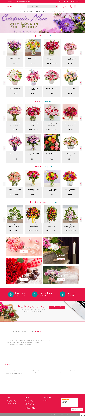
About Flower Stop (10, 324)
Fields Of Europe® (33, 58)
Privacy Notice (61, 414)
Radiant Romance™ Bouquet (70, 124)
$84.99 (15, 64)
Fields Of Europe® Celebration (52, 190)
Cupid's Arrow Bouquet (52, 88)
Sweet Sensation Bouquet (14, 154)
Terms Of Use (53, 414)
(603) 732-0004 (11, 1)
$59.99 (15, 93)
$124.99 (51, 159)
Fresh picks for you (32, 308)
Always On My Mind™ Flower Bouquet (15, 124)
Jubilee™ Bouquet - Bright (70, 190)
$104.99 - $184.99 (33, 230)
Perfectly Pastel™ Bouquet (70, 154)
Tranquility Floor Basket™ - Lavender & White (70, 226)
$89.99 (15, 129)
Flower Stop (9, 6)
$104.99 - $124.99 (14, 230)
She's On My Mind (70, 88)
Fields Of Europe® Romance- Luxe (52, 124)
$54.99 (70, 93)
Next (81, 53)
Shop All (47, 36)
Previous (4, 53)
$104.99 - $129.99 (52, 129)
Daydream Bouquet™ (14, 58)
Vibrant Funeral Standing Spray (52, 225)
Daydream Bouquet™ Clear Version (33, 154)
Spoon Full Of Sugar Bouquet (14, 89)
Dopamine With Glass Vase (33, 190)
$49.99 (33, 93)
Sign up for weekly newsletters (57, 307)
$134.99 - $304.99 (51, 230)
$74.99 (33, 64)
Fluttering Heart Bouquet (33, 89)
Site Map (76, 414)
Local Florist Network (69, 414)
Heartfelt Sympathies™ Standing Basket (33, 225)
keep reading (38, 331)
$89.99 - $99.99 (51, 64)
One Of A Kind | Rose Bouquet (51, 154)
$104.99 (70, 129)
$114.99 (15, 159)
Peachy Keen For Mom (15, 189)
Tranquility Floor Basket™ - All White (14, 225)
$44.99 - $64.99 (14, 194)
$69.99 (33, 194)
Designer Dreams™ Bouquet (70, 59)
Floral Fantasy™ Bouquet (51, 59)
